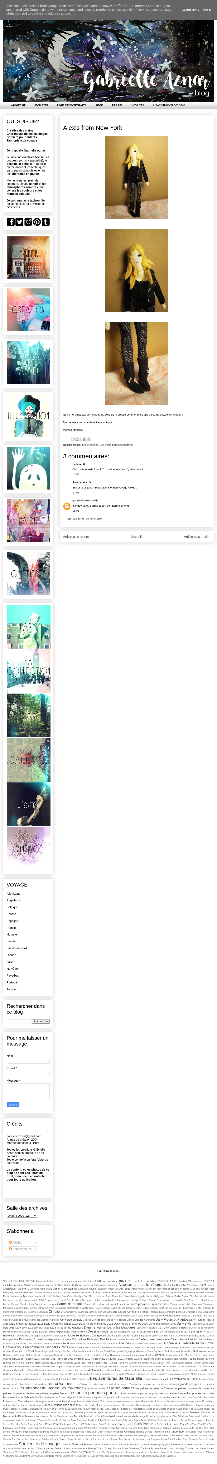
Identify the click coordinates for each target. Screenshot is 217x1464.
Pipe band (132, 1428)
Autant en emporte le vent (78, 1292)
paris (70, 1424)
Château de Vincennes (26, 1312)
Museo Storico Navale (53, 1416)
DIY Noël (19, 1336)
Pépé (194, 1424)
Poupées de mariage (60, 1432)
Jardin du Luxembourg (130, 1363)
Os (60, 1420)
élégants (190, 1336)
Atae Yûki (195, 1289)
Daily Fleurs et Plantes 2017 (61, 1323)
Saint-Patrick (177, 1435)
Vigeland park (174, 1452)
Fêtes (167, 1339)
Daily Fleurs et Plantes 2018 (96, 1323)
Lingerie (108, 1397)
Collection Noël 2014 (202, 1315)
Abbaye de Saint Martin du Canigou (64, 1285)
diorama (137, 1331)
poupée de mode (40, 1431)
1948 (27, 1281)
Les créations (90, 444)
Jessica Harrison (193, 1363)
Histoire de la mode (121, 1355)
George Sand (177, 1347)
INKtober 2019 (82, 1358)
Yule (143, 1456)
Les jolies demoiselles (94, 1388)
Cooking (87, 1320)
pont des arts (187, 1428)
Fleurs (210, 1339)
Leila (75, 464)
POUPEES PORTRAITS (72, 105)
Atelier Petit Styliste (31, 1292)
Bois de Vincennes (204, 1296)
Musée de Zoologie (25, 1412)
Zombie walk (151, 1456)
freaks (133, 1343)
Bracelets (71, 1300)
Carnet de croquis (70, 1304)
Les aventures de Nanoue (184, 1378)
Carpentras (98, 1304)
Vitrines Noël (85, 1456)
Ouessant (82, 1420)
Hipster (87, 1355)
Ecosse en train (122, 1335)
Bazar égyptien (138, 1296)
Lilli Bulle (77, 1397)
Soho (170, 1439)
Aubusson (58, 1292)
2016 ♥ (167, 1280)
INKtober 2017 (49, 1358)
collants (186, 1315)
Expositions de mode (60, 1339)
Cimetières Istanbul (95, 1316)
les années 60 (67, 1379)
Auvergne (119, 1292)
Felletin (160, 1339)
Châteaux (43, 1312)
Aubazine (47, 1292)
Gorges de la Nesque (51, 1351)
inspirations (148, 1359)
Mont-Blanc (136, 1405)
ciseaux (108, 1316)
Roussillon (112, 1435)
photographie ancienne (70, 1427)
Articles (15, 1242)
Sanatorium (35, 1439)
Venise (87, 1452)
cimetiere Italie (157, 1312)
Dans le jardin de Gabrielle (66, 1327)
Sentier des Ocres (83, 1439)
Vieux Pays (160, 1452)
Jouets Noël (208, 1363)
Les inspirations (72, 1388)
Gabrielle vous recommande (23, 1347)
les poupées (129, 1393)
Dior (129, 1332)
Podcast (176, 1427)
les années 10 (186, 1374)
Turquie (11, 989)
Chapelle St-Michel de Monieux (165, 1308)
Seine (71, 1439)
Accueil (136, 537)
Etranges (8, 1339)
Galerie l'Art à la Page (144, 1347)
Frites (152, 1344)
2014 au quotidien (107, 1281)
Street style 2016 (111, 1444)
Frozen (159, 1344)
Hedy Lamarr (19, 1355)
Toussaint (134, 1448)
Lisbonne (123, 1397)
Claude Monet (143, 1316)
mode (92, 1405)
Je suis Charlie (157, 1363)
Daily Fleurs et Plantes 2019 (131, 1323)
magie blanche (78, 1401)
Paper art (192, 1420)
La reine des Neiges (190, 1370)
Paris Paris (142, 1424)
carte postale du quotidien (147, 1304)
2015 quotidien (148, 1281)
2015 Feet (133, 1281)
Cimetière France (137, 1311)
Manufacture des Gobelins (163, 1401)
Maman (145, 1401)
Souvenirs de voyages (40, 1443)
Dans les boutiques (121, 1327)
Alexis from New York (92, 127)
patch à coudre (171, 1424)
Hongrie (12, 934)
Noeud (119, 1416)
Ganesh (159, 1347)
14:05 (75, 474)
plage (158, 1428)
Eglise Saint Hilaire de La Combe (168, 1336)
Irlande (11, 941)
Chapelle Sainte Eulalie (137, 1308)
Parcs (41, 1424)
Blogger (114, 1270)
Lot (202, 1397)
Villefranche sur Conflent (15, 1456)
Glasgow (210, 1347)
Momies (117, 1405)
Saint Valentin (125, 1435)
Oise (175, 1416)
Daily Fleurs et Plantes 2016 (26, 1323)
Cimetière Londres (175, 1311)
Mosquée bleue (171, 1405)
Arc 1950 (125, 1288)
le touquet (152, 1374)
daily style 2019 (41, 1328)
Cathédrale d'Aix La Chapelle (52, 1308)
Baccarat (165, 1292)
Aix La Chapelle (177, 1285)
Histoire (105, 1355)
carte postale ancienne (117, 1304)
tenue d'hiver (14, 1448)
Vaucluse (76, 1452)
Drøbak (55, 1336)
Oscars (66, 1420)
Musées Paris (33, 1416)
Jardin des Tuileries (106, 1362)
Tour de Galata (120, 1448)
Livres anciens (137, 1397)
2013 (86, 1280)
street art (67, 1444)
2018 (205, 1281)
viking (184, 1452)
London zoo (150, 1397)
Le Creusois (93, 1374)
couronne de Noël (109, 1320)
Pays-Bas (185, 1424)
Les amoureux (171, 1374)
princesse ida (77, 1432)
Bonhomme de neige (13, 1300)
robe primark (65, 1435)
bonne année (31, 1300)
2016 (159, 1281)
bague (173, 1292)
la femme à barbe (55, 1370)
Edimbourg (138, 1335)
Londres (161, 1397)
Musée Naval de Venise (177, 1412)
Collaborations (171, 1315)
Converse (54, 1320)
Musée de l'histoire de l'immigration (127, 1409)
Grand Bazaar (96, 1351)
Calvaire (15, 1304)
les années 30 (21, 1379)
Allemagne (13, 893)
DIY (156, 1331)
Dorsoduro (47, 1336)
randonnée (177, 1431)
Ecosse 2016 (88, 1335)
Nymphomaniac (164, 1416)
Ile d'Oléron (195, 1355)
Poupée (25, 1431)
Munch (210, 1405)
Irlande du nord (205, 1358)
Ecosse (11, 914)
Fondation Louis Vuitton (27, 1344)
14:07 (75, 492)
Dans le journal (95, 1327)
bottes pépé (60, 1300)
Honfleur (149, 1355)
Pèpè (199, 1424)
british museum (100, 1300)
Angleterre (13, 900)
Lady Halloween (71, 1374)
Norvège (12, 968)
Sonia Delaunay (190, 1439)
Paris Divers (126, 1424)
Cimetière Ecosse (116, 1311)
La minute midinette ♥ (132, 1370)
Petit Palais (20, 1427)
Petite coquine (34, 1427)
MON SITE (41, 105)
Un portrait (200, 1448)
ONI (179, 1416)
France (11, 927)
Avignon (146, 1292)
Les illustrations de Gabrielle (39, 1388)
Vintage (49, 1455)
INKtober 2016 (32, 1358)
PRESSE (117, 105)
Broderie (112, 1300)
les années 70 (82, 1379)
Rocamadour (78, 1435)
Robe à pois (42, 1435)
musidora (68, 1416)
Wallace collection (131, 1456)
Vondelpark (103, 1456)
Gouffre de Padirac (72, 1351)
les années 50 (52, 1379)
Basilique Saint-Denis (62, 1296)
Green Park (163, 1351)
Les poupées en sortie (200, 1393)
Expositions (40, 1339)
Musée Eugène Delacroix (125, 1412)
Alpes (203, 1284)
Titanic (100, 1448)
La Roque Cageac (12, 1374)
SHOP (99, 105)
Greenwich (175, 1351)
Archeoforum (138, 1289)
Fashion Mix (132, 1339)
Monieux (126, 1405)
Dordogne (35, 1335)
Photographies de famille (96, 1428)
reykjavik (15, 1435)
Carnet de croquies (45, 1304)
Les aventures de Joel (156, 1379)
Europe (23, 1339)
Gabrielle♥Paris (56, 1347)
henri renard (48, 1355)
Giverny (201, 1347)
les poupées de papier (147, 1393)
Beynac (185, 1296)
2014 (93, 1280)
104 (5, 1281)
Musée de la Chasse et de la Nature (164, 1409)
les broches (22, 1384)
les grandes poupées (188, 1384)
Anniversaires (69, 1288)
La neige (147, 1370)
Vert (109, 1452)
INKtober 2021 (116, 1358)
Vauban (66, 1452)
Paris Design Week (108, 1424)
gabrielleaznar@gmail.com (24, 1136)
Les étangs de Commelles (128, 1384)
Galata (72, 1347)
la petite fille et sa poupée (166, 1370)
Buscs (160, 1300)
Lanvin (83, 1374)
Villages (210, 1452)
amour (211, 1285)
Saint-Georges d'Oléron (145, 1435)
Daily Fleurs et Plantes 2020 (162, 1324)
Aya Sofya (155, 1292)
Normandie (130, 1416)
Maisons (117, 1401)
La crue (42, 1370)
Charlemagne (188, 1308)
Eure (16, 1339)
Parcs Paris (52, 1424)
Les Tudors (59, 1397)
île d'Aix (184, 1355)
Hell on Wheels (33, 1355)
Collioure (7, 1320)
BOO (41, 1300)
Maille (88, 1401)
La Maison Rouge (112, 1370)
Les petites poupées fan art (51, 1393)
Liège (69, 1397)
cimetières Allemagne (33, 1316)
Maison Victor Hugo (102, 1401)
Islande (11, 955)
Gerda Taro (190, 1347)
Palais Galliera (148, 1420)
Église (148, 1336)
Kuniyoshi (123, 1366)
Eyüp (96, 1339)
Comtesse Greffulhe (40, 1320)
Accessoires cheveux (105, 1285)
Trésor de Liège (176, 1448)
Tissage (92, 1448)
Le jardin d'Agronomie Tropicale (131, 1374)
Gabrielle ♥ (172, 1343)
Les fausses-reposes (151, 1384)
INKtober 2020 (99, 1358)
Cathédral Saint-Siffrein (25, 1308)
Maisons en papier (131, 1401)
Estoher (210, 1336)
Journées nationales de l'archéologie (89, 1366)
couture (122, 1320)
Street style (79, 1444)
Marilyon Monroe (20, 1405)
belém (150, 1296)
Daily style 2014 (200, 1324)
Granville (141, 1351)
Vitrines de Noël (70, 1456)
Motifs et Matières (197, 1405)
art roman (184, 1289)
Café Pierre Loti (191, 1300)
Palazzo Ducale (179, 1420)
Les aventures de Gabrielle (116, 1378)
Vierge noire (147, 1452)
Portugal (12, 982)
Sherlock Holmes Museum (137, 1439)
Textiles (58, 1448)
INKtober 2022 (132, 1359)
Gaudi (167, 1347)
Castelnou (197, 1304)
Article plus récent (76, 537)
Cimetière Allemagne (74, 1312)
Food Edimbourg (78, 1344)
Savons (63, 1439)
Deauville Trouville (180, 1327)
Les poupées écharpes (172, 1393)
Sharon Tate (116, 1439)
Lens (160, 1374)
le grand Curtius (107, 1374)
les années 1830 (202, 1374)
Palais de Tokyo (96, 1420)
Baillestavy (182, 1292)
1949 (32, 1281)
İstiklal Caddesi (41, 1363)
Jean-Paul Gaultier (174, 1363)
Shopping (155, 1439)
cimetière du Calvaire (95, 1312)
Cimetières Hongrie (75, 1316)
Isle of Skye (18, 1363)
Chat (198, 1307)
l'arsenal (132, 1366)
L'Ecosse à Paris (145, 1366)
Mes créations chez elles (60, 1404)
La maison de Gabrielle (89, 1370)
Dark (166, 1327)
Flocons (7, 1344)
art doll (175, 1288)
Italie (10, 962)
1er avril (54, 1281)
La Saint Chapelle (30, 1374)
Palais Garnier (164, 1420)
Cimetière (56, 1311)
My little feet (81, 1416)
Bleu (192, 1296)
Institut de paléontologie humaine (171, 1359)
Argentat (166, 1289)
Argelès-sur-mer (153, 1289)
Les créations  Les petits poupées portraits (94, 1384)
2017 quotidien (195, 1281)
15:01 (75, 510)
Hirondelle (96, 1355)
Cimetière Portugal (195, 1312)
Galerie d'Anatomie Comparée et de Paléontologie (104, 1347)
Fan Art (104, 1339)
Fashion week (147, 1339)
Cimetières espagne (55, 1316)
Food (66, 1343)
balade (191, 1292)
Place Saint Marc (146, 1428)
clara (133, 1316)
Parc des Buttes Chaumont (24, 1424)
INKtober (17, 1358)
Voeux (95, 1456)
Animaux (34, 1289)
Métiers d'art (82, 1405)
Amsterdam (9, 1288)
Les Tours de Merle (44, 1397)
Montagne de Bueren (153, 1405)
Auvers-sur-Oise (133, 1292)
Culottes (139, 1319)
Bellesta (169, 1296)
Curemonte (149, 1320)
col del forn (156, 1316)
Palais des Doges (113, 1420)
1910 (15, 1281)
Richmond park (27, 1435)
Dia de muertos (118, 1331)
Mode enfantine (104, 1405)
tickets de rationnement (75, 1448)
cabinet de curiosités (173, 1300)
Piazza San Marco (118, 1428)
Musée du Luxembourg (73, 1412)
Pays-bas (13, 975)
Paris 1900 (78, 1424)
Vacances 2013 (11, 1452)
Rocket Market (93, 1435)
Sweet (153, 1444)
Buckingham (123, 1300)
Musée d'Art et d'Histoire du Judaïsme (58, 1409)
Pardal (63, 1424)
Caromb (88, 1304)
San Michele (23, 1439)
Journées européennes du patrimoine (50, 1366)
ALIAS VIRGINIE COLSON (169, 105)
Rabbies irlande (161, 1431)
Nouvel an (151, 1416)
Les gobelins (168, 1384)
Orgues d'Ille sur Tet (49, 1420)
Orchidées (203, 1416)
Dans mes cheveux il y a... (149, 1328)
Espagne (12, 921)
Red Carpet (190, 1432)
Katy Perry (113, 1366)
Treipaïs (164, 1448)
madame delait (54, 1401)
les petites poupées (120, 1388)
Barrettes (28, 1296)
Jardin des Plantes (84, 1362)
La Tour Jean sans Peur (51, 1374)
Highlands (78, 1355)
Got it (207, 9)
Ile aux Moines (172, 1355)
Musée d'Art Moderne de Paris (93, 1409)
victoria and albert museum (126, 1452)
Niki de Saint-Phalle (99, 1416)
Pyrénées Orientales (124, 1431)
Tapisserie (174, 1444)
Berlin (177, 1296)
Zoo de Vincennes (167, 1456)
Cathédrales (73, 1308)
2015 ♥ (122, 1280)
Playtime (166, 1427)
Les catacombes (38, 1384)
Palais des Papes (131, 1420)
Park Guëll (156, 1424)
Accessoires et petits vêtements (142, 1284)
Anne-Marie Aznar (50, 1288)
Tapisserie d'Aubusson (193, 1444)
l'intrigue (95, 414)
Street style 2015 (94, 1444)
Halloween (199, 1351)
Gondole (7, 1351)
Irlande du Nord (17, 948)
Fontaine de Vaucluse (51, 1344)
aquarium (102, 1289)
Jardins (145, 1363)
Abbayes (88, 1285)
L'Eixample (159, 1366)
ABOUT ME (18, 105)
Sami (13, 1439)
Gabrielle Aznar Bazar (198, 1343)
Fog (13, 1344)
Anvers (92, 1288)
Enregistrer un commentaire (85, 518)
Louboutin (209, 1397)
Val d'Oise (46, 1452)
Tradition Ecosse (149, 1448)
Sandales (46, 1439)
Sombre (177, 1439)
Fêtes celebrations (182, 1339)
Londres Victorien (176, 1397)
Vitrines (58, 1456)
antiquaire (83, 1289)
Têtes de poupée (45, 1448)
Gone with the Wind (23, 1351)
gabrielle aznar (81, 500)
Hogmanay (138, 1355)
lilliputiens (98, 1397)
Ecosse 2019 (105, 1335)
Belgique (12, 907)
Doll (27, 1336)
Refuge (200, 1432)
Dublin (63, 1335)
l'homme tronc (203, 1366)
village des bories (196, 1452)
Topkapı (108, 1448)
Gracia (85, 1351)
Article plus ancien (197, 537)
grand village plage (126, 1351)
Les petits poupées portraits (116, 444)
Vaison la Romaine (30, 1452)
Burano (152, 1300)
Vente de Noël (99, 1452)
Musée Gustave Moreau (151, 1412)
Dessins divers (79, 1331)
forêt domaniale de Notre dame (102, 1344)
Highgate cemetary (63, 1355)
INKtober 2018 (65, 1358)
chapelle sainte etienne (113, 1308)
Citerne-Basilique (122, 1316)
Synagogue (163, 1444)
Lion (115, 1397)
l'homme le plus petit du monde (181, 1366)
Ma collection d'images (32, 1401)
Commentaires (20, 1249)
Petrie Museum (50, 1428)
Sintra (163, 1439)
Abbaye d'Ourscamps (34, 1285)
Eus (31, 1339)
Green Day (152, 1351)
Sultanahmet (126, 1444)
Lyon (15, 1401)
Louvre (7, 1401)
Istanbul (29, 1362)
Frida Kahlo (143, 1344)
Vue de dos (116, 1455)
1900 (10, 1281)
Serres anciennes (101, 1439)
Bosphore (49, 1300)
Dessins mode (98, 1331)
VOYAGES (137, 105)
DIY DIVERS (183, 1331)
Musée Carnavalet (30, 1409)
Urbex (210, 1448)
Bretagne (87, 1300)
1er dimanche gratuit (70, 1281)
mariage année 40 (195, 1401)
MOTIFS (183, 1405)
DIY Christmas (167, 1331)
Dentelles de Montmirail (202, 1328)
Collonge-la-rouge (21, 1320)
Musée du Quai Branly (99, 1412)
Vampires (57, 1452)
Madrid (66, 1401)
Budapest (135, 1300)
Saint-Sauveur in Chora (195, 1435)
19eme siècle (42, 1281)
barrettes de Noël (42, 1296)
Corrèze (96, 1319)
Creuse (130, 1320)
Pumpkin (108, 1432)
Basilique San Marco (84, 1296)
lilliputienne (88, 1397)
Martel (32, 1405)
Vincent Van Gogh (36, 1456)
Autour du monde (103, 1292)
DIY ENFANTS (200, 1331)
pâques (201, 1420)
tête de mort (28, 1448)
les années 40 (36, 1379)
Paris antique (91, 1424)
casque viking (184, 1304)
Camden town (27, 1304)
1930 (21, 1281)
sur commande (141, 1444)
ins (140, 1359)
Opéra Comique (190, 1416)
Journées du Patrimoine (16, 1366)
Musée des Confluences (48, 1412)
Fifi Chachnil (200, 1339)
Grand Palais (110, 1351)
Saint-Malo (163, 1435)
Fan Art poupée (117, 1339)
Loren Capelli (193, 1397)
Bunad (145, 1300)
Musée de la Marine (193, 1409)
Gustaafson (186, 1351)
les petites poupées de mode (191, 1388)
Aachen (18, 1285)
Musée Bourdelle (11, 1409)
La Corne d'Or (31, 1370)
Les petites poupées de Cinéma (154, 1388)
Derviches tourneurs (13, 1332)
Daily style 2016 (24, 1327)
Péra (205, 1424)
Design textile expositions (54, 1331)
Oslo (73, 1420)
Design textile (30, 1331)
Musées (195, 1412)
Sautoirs (55, 1439)
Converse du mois (71, 1319)
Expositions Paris (82, 1339)
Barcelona (16, 1296)
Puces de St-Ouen (94, 1432)
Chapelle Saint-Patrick (91, 1308)
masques (40, 1405)
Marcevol (181, 1401)
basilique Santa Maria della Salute (113, 1296)
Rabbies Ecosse (144, 1432)
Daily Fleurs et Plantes (172, 1319)
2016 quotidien (179, 1281)
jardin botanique (65, 1363)
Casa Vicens (170, 1304)
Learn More (190, 9)
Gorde (38, 1351)
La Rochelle (207, 1370)
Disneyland (148, 1332)
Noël (112, 1416)
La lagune (69, 1370)
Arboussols (113, 1289)
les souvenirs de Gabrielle (18, 1397)
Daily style (184, 1323)
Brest (78, 1300)
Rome (103, 1435)
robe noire (53, 1435)
